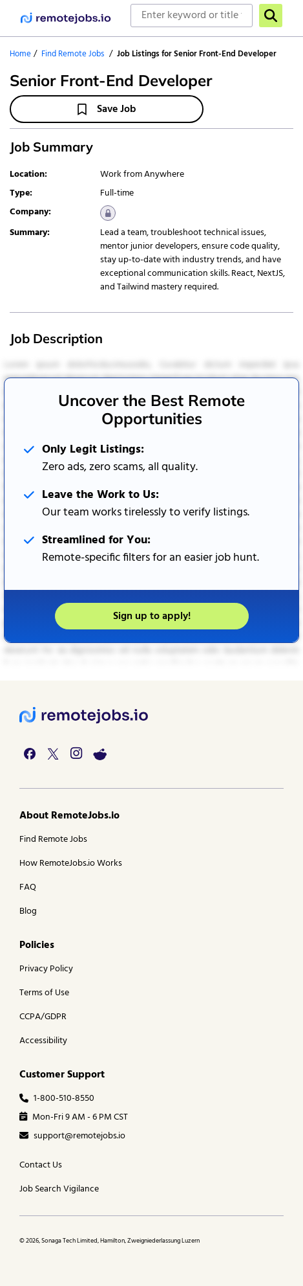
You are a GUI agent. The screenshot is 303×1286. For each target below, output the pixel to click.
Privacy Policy (46, 969)
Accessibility (43, 1041)
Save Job (107, 109)
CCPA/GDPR (43, 1017)
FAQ (27, 887)
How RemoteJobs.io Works (70, 863)
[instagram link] (76, 753)
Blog (28, 911)
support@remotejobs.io (72, 1136)
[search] (270, 15)
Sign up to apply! (152, 616)
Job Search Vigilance (59, 1189)
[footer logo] (84, 715)
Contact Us (40, 1165)
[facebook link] (29, 753)
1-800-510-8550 (56, 1098)
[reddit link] (99, 753)
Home (20, 54)
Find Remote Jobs (72, 54)
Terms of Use (44, 993)
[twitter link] (53, 753)
